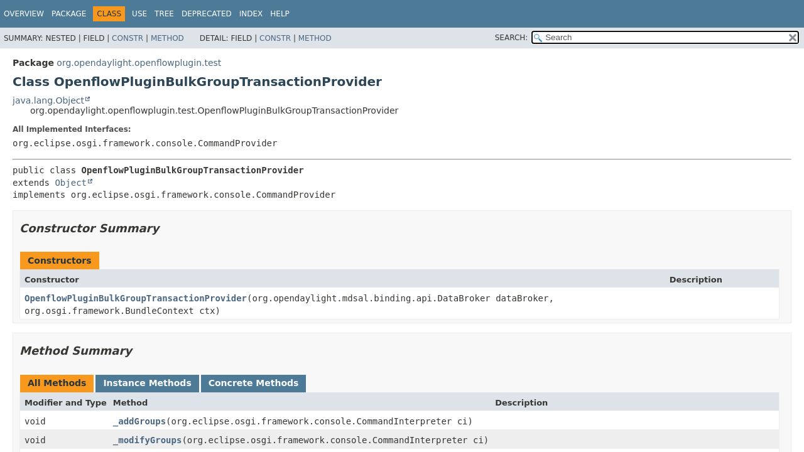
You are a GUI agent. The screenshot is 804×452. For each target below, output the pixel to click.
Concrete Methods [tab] (254, 383)
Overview (24, 13)
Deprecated (207, 13)
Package (69, 13)
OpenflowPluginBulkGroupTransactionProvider (135, 298)
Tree (164, 13)
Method (167, 38)
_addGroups (139, 421)
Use (139, 13)
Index (251, 13)
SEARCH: (511, 37)
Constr (127, 38)
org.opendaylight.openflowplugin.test (139, 63)
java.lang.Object (48, 100)
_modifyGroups (147, 440)
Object (71, 183)
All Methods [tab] (57, 383)
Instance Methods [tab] (147, 383)
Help (280, 13)
